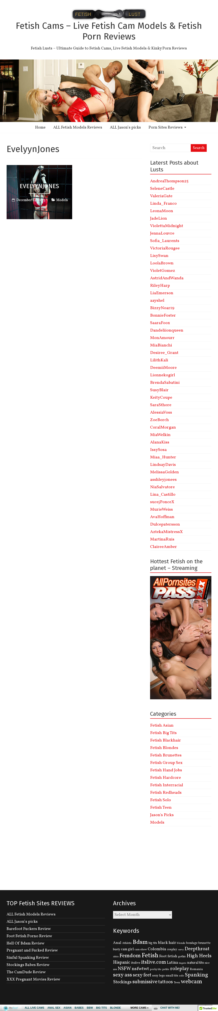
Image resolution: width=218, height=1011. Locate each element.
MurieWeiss (161, 510)
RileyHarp (160, 286)
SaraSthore (160, 405)
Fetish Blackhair (165, 740)
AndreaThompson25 (169, 181)
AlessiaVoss (161, 413)
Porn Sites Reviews (166, 127)
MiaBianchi (161, 345)
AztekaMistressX (166, 532)
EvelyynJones (39, 185)
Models (62, 200)
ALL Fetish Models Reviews (77, 127)
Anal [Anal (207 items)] (117, 943)
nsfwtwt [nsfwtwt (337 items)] (140, 969)
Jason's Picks (162, 815)
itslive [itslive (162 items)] (135, 962)
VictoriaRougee (165, 248)
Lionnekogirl (162, 375)
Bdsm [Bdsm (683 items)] (140, 942)
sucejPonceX (162, 502)
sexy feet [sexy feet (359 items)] (142, 975)
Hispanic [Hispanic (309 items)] (121, 962)
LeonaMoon (161, 211)
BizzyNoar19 (162, 308)
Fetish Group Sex (166, 763)
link (214, 944)
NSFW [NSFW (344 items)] (124, 969)
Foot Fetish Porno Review (29, 936)
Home (40, 127)
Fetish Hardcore (165, 778)
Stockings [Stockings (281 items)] (122, 982)
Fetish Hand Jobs (166, 770)
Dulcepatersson (165, 524)
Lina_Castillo (162, 495)
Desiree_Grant (164, 353)
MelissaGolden (164, 472)
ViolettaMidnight (166, 226)
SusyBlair (159, 390)
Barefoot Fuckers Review (29, 929)
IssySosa (158, 450)
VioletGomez (162, 271)
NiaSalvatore (162, 487)
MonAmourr (162, 338)
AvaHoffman (162, 517)
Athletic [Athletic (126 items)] (127, 943)
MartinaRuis (162, 539)
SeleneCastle (162, 189)
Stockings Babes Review (28, 965)
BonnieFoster (163, 316)
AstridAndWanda (167, 278)
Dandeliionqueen (166, 330)
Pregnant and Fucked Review (32, 950)
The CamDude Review (26, 972)
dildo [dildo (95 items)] (116, 956)
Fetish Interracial (166, 785)
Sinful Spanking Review (28, 957)
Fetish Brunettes (166, 755)
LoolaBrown (162, 263)
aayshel (157, 301)
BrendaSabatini (165, 383)
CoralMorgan (163, 427)
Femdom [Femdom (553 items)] (130, 956)
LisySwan (159, 256)
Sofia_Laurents (164, 241)
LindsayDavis (163, 465)
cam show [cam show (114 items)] (141, 950)
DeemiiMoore (163, 368)
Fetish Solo (160, 800)
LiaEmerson (161, 293)
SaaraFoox (160, 323)
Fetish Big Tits (163, 733)
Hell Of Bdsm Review (25, 943)
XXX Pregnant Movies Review (33, 979)
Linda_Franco (163, 204)
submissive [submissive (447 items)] (144, 982)
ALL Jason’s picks (125, 127)
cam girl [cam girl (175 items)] (127, 949)
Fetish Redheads (166, 793)
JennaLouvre (162, 233)
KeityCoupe (161, 398)
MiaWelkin (160, 435)
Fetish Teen (161, 808)
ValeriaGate (161, 196)
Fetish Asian (162, 726)
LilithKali (159, 360)
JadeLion (158, 219)
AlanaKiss (159, 442)
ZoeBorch (159, 420)
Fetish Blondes (164, 748)
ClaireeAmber (163, 547)
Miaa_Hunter (163, 457)
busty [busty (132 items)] (116, 949)
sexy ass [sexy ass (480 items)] (122, 975)
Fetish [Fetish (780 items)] (150, 955)
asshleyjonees (163, 480)
